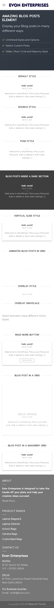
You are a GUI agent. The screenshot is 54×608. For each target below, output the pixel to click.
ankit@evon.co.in (20, 593)
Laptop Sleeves (11, 524)
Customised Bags (12, 539)
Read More (27, 360)
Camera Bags (9, 534)
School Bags (9, 529)
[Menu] (4, 4)
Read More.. (9, 501)
